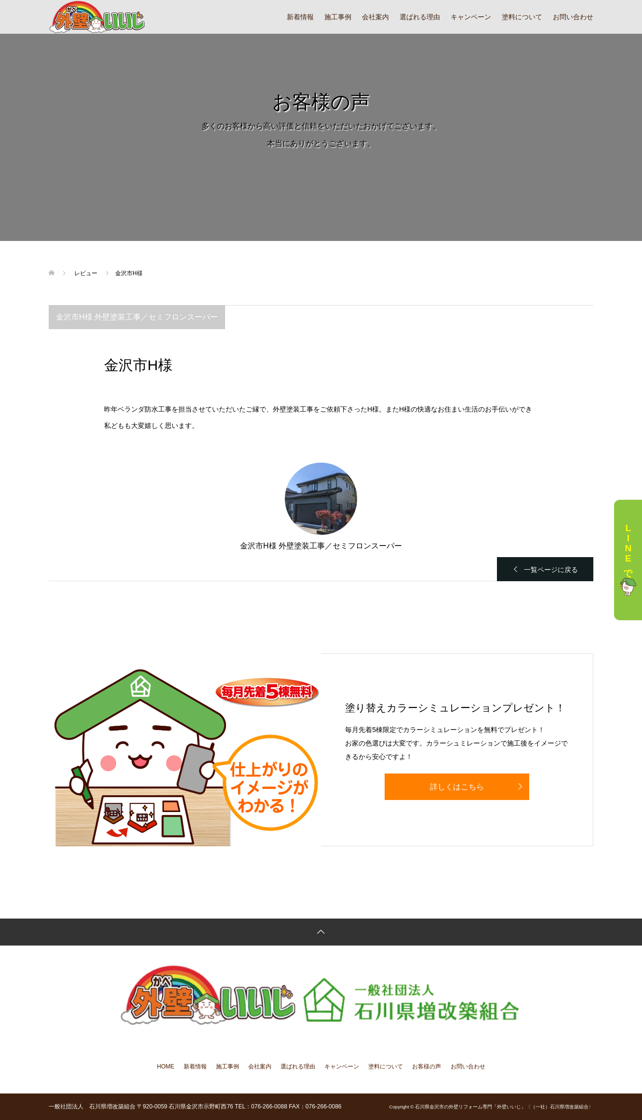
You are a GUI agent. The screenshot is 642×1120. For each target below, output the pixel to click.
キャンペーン (471, 17)
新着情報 (300, 17)
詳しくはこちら (457, 787)
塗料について (522, 17)
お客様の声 (426, 1066)
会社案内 (375, 17)
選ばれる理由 (420, 17)
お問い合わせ (573, 17)
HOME (165, 1066)
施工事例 (337, 17)
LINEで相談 (628, 560)
